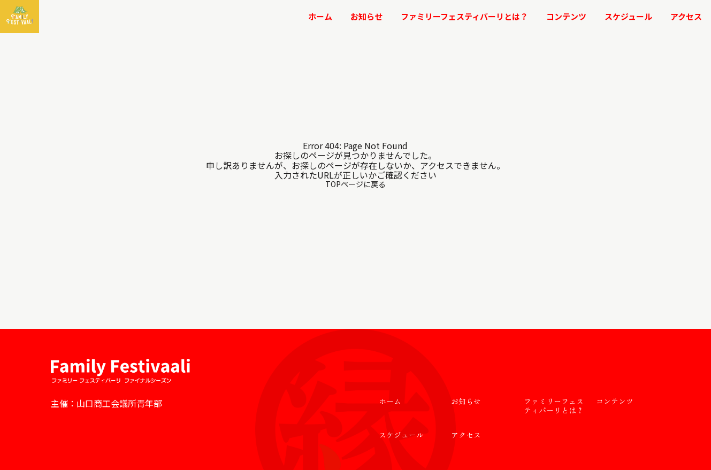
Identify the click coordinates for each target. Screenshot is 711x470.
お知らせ (366, 16)
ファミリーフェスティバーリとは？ (464, 16)
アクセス (686, 16)
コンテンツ (566, 16)
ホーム (320, 16)
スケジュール (628, 16)
